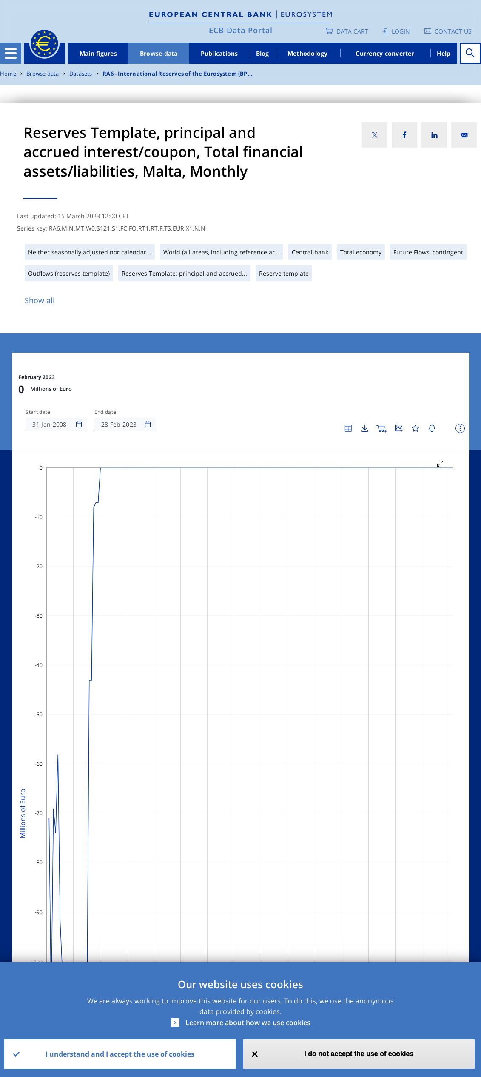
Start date (38, 412)
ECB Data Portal (241, 30)
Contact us (453, 31)
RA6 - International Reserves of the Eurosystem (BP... (177, 73)
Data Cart (352, 31)
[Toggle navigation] (10, 53)
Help (444, 53)
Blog (262, 53)
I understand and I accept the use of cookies (120, 1054)
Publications (219, 53)
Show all (40, 300)
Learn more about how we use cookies (247, 1022)
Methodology (307, 53)
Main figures (98, 53)
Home (8, 73)
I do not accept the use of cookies (358, 1053)
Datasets (80, 73)
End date (105, 412)
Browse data (159, 53)
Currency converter (385, 53)
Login (401, 31)
